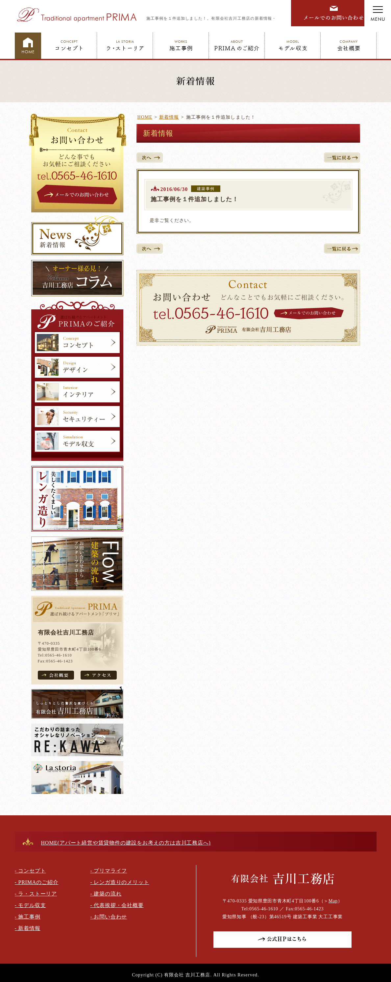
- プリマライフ (108, 871)
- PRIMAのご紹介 (37, 882)
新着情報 (169, 117)
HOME (145, 117)
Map (333, 900)
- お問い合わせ (108, 917)
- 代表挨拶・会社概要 (117, 905)
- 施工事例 (27, 917)
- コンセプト (30, 871)
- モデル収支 (30, 905)
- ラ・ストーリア (36, 894)
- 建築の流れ (106, 894)
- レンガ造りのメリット (119, 882)
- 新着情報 (27, 928)
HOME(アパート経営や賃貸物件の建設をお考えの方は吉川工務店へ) (126, 843)
